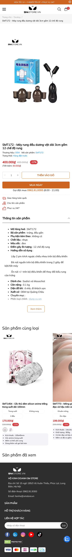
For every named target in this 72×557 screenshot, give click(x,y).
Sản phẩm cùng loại (20, 328)
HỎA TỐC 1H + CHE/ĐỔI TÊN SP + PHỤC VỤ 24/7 (34, 2)
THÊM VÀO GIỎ (45, 175)
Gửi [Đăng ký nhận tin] (64, 525)
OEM (17, 152)
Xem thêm (36, 308)
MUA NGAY (36, 184)
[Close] (70, 2)
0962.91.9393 (35, 190)
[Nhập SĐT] (36, 525)
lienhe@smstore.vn (24, 496)
